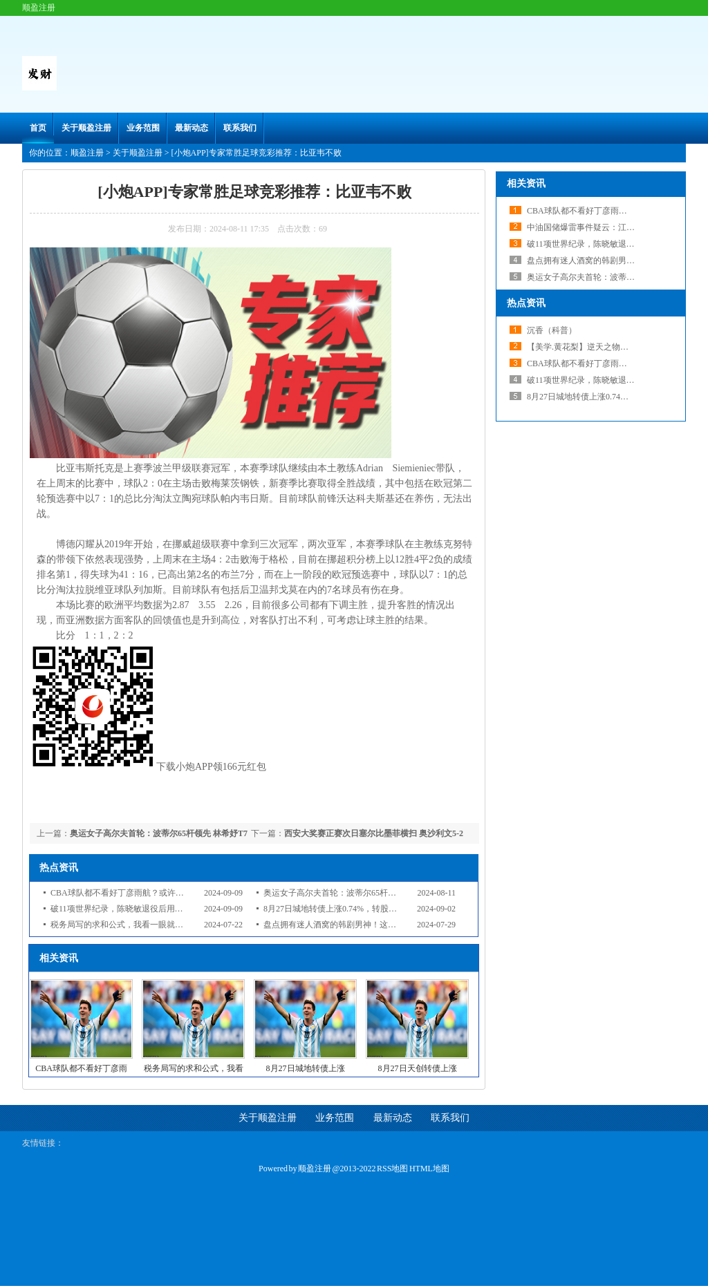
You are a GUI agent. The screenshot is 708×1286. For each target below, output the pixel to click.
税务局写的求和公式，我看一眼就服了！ (125, 924)
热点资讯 (526, 303)
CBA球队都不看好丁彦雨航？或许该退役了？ (133, 893)
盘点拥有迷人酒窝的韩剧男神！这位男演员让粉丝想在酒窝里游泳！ (387, 924)
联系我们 (240, 128)
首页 (38, 128)
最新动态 (191, 128)
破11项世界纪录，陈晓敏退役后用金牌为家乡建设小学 (150, 909)
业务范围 (143, 128)
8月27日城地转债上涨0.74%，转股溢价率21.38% (351, 909)
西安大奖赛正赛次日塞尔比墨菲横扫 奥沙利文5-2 (373, 833)
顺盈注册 (87, 153)
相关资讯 (526, 183)
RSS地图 (392, 1168)
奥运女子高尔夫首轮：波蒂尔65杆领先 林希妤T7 (159, 833)
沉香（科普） (552, 330)
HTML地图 (429, 1168)
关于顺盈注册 (86, 128)
